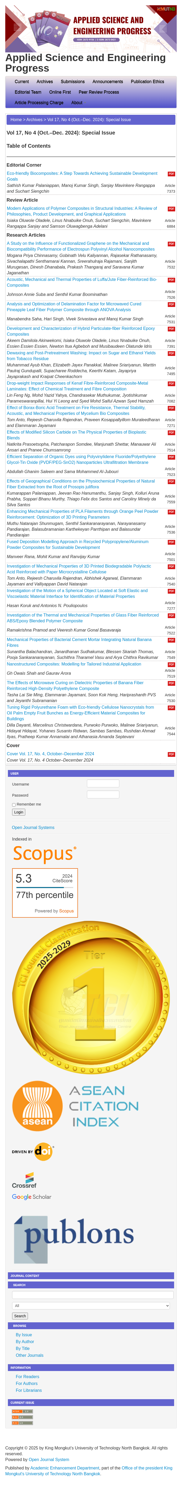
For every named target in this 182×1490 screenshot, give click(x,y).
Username (20, 784)
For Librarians (29, 1390)
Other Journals (29, 1355)
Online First (60, 92)
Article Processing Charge (39, 102)
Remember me (29, 804)
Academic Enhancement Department (64, 1468)
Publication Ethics (147, 81)
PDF (171, 173)
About (78, 102)
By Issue (24, 1335)
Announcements (107, 81)
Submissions (73, 81)
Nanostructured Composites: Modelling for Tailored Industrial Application (74, 664)
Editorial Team (28, 92)
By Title (22, 1348)
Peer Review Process (99, 92)
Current (22, 81)
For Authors (27, 1383)
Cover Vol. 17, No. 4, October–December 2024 (50, 754)
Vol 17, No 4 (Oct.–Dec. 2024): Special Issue (89, 119)
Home (16, 119)
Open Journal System (49, 1459)
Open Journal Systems (33, 827)
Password (20, 795)
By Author (25, 1341)
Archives (45, 81)
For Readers (27, 1376)
